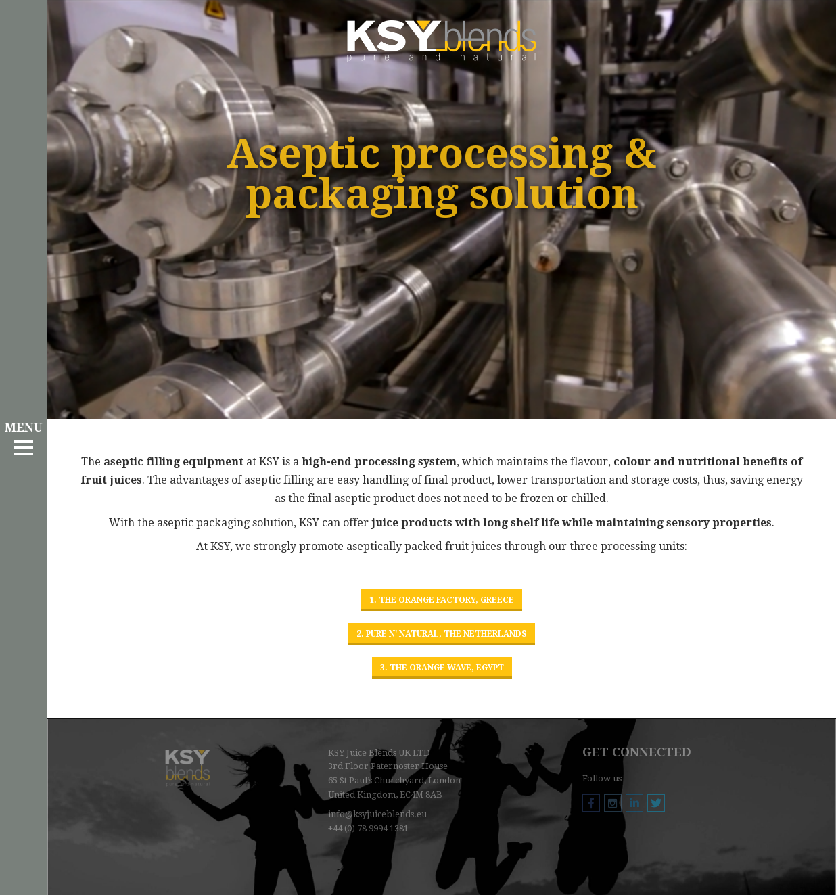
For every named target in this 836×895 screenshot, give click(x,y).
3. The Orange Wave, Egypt (442, 667)
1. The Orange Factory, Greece (441, 600)
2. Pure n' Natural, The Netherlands (441, 634)
